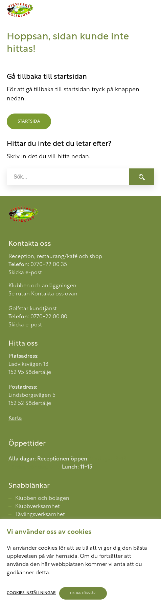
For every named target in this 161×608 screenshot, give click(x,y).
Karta (15, 418)
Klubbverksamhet (37, 506)
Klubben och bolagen (42, 498)
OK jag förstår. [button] (84, 593)
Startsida (29, 121)
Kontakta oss (47, 294)
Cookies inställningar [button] (31, 593)
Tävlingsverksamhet (40, 514)
